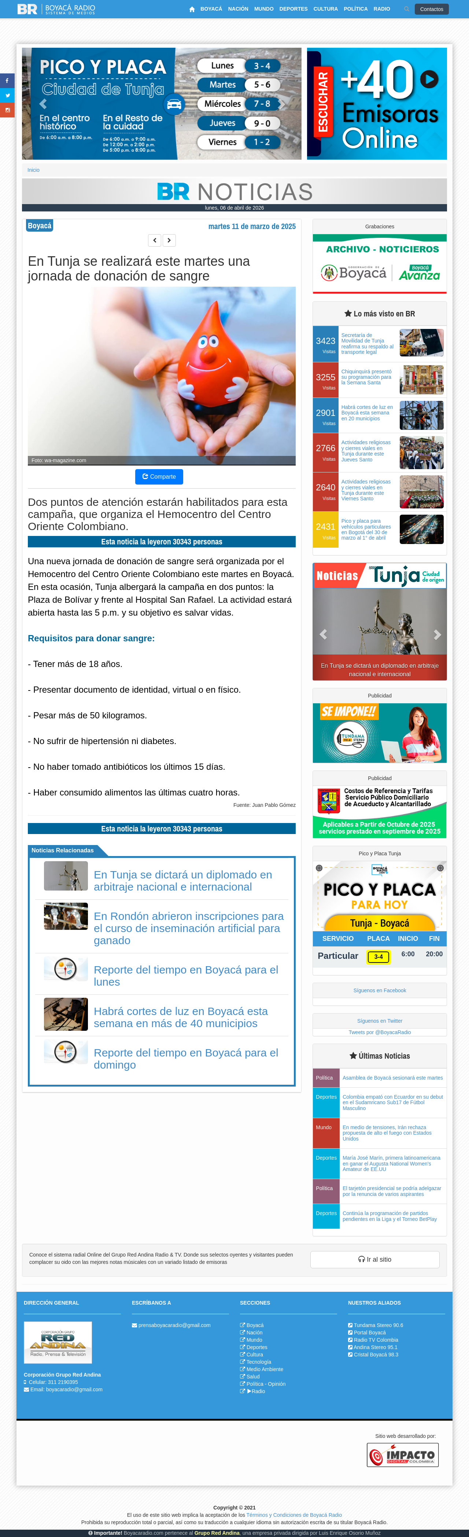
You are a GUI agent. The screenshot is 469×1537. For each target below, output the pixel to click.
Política (255, 1384)
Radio (256, 1391)
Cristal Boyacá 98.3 (376, 1354)
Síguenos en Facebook (380, 990)
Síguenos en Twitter (379, 1021)
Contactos (431, 9)
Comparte (159, 477)
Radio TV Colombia (376, 1340)
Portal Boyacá (370, 1332)
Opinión (276, 1384)
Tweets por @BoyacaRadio (380, 1032)
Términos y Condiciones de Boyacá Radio (294, 1515)
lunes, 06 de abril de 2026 (234, 208)
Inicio (33, 170)
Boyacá (255, 1325)
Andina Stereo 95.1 (376, 1347)
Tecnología (259, 1362)
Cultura (255, 1354)
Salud (253, 1377)
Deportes (257, 1347)
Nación (255, 1332)
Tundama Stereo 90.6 (378, 1325)
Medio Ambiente (265, 1369)
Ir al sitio (374, 1259)
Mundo (254, 1340)
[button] (43, 104)
